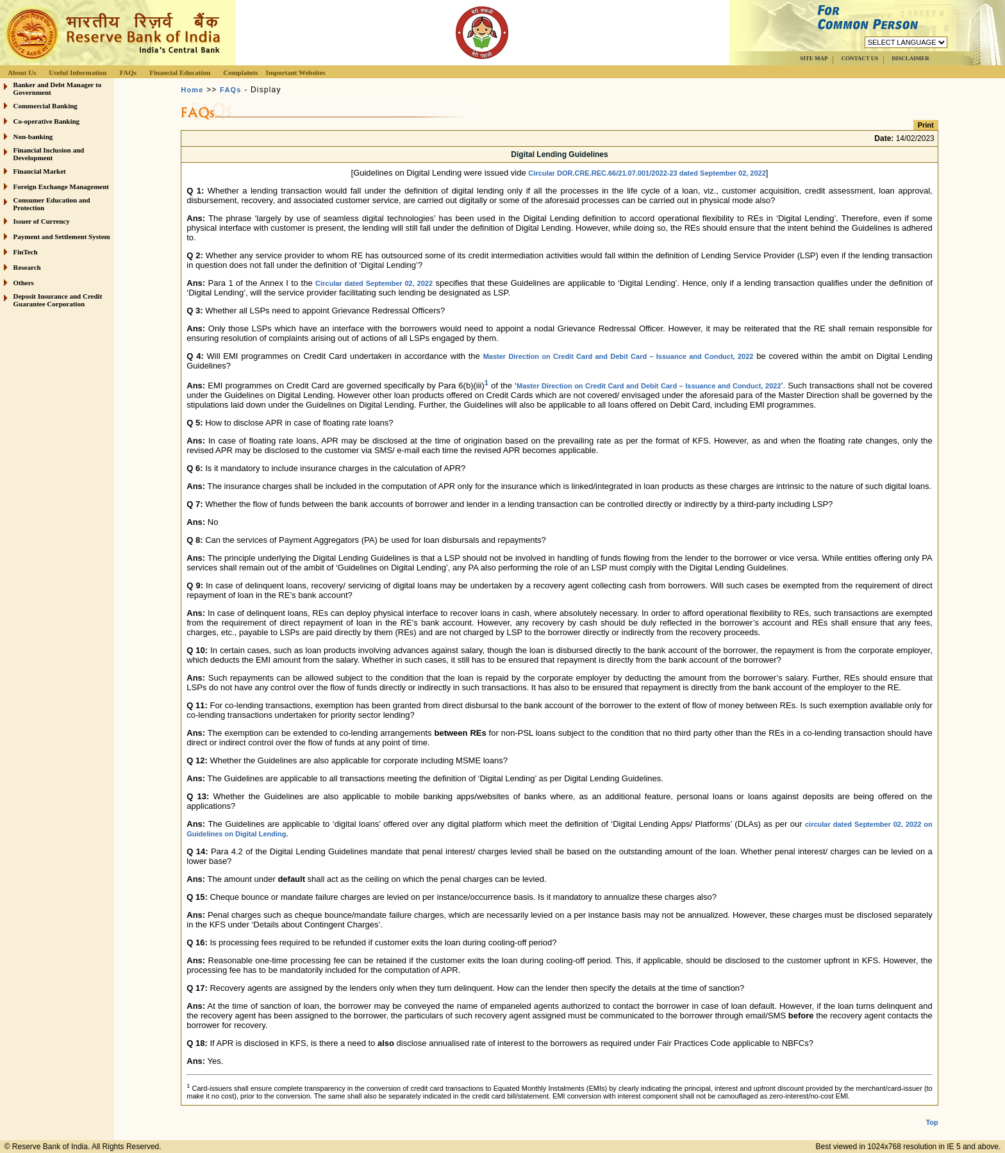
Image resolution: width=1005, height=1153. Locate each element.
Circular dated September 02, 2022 (374, 283)
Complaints (240, 72)
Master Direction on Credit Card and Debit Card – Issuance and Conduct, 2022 (618, 356)
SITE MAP (813, 58)
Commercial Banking (45, 106)
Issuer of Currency (41, 221)
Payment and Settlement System (61, 236)
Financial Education (179, 72)
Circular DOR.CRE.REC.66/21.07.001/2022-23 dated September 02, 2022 (647, 173)
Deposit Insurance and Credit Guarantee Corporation (58, 300)
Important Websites (296, 72)
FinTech (25, 252)
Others (23, 282)
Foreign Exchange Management (61, 186)
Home (192, 90)
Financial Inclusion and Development (49, 154)
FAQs (128, 72)
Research (27, 267)
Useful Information (77, 72)
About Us (22, 72)
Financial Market (39, 171)
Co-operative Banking (46, 121)
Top (932, 1122)
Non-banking (33, 136)
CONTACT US (859, 58)
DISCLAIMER (910, 58)
